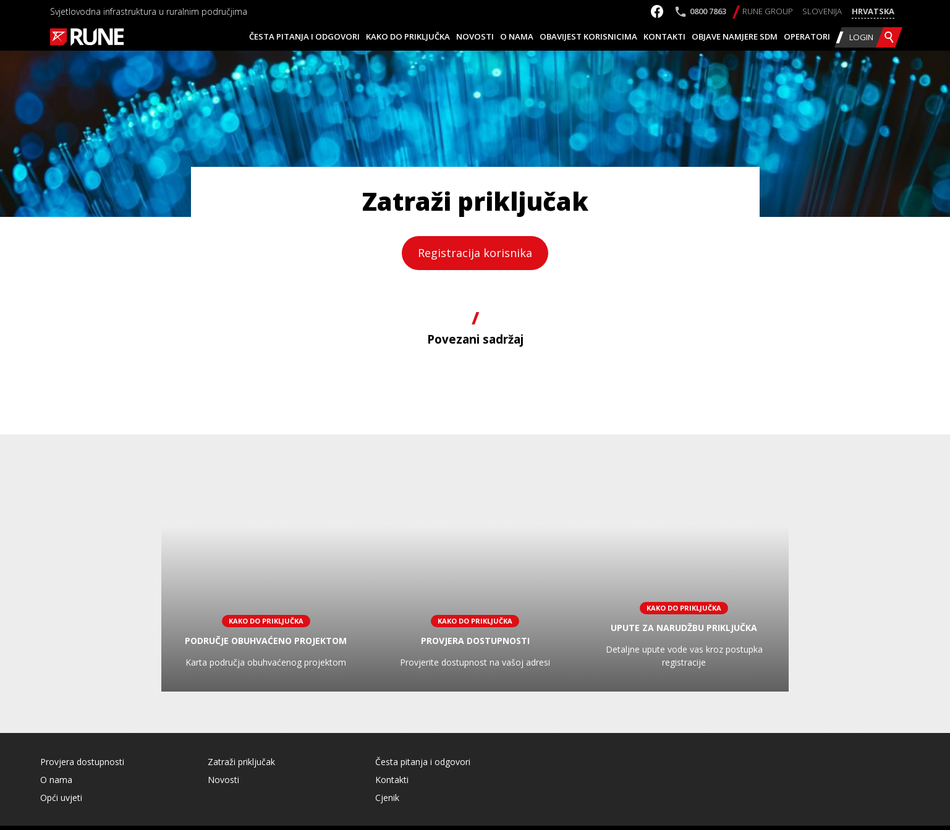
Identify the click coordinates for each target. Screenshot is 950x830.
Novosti (475, 36)
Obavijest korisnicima (588, 36)
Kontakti (664, 36)
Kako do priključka (408, 36)
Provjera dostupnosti (82, 762)
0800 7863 (708, 11)
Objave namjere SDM (735, 36)
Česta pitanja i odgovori (304, 36)
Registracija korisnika (475, 252)
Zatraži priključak (241, 762)
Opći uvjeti (61, 797)
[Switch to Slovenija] (822, 12)
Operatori (807, 36)
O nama (516, 36)
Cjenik (387, 797)
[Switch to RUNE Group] (767, 12)
